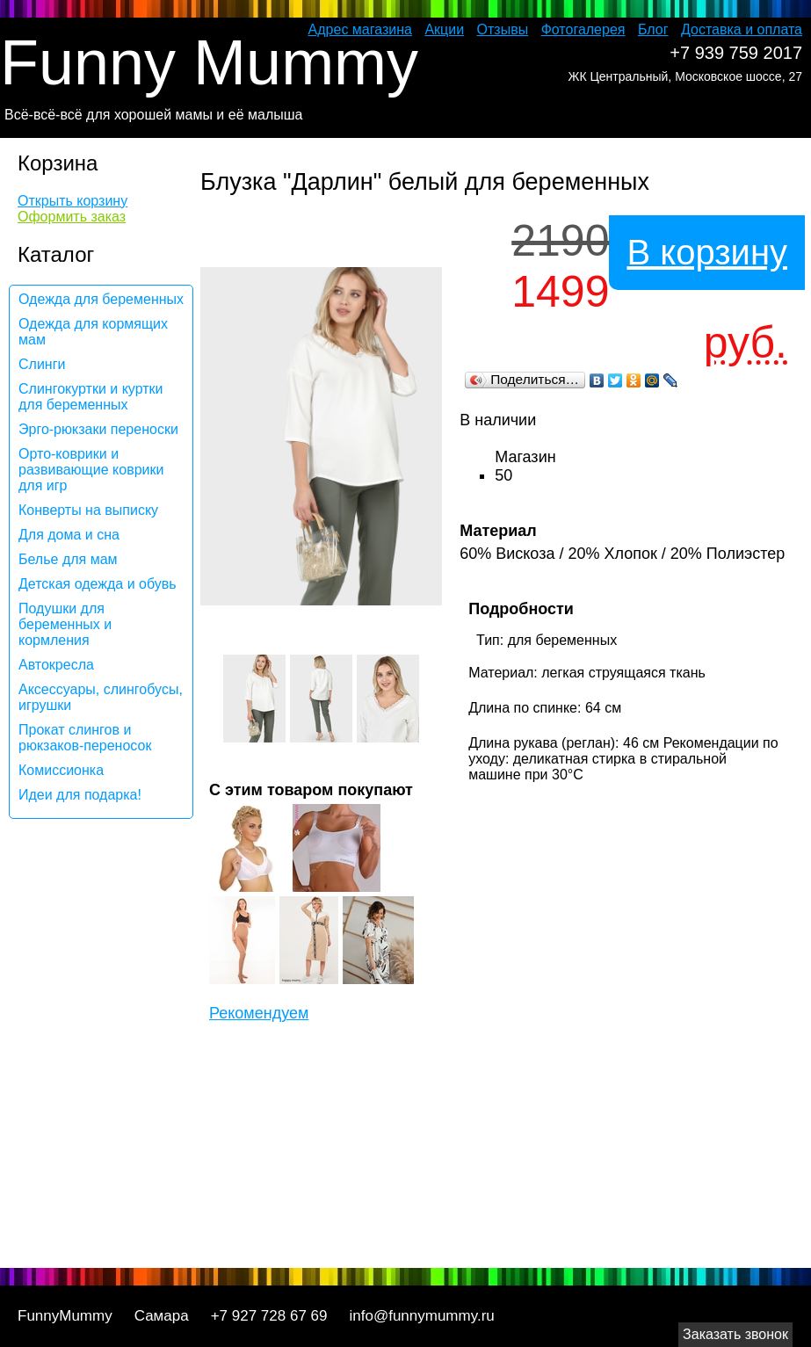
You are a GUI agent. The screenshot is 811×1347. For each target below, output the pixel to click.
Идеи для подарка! (79, 794)
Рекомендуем (258, 1013)
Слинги (41, 364)
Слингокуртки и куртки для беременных (90, 396)
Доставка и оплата (741, 29)
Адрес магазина (360, 29)
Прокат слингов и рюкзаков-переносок (84, 737)
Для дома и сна (68, 534)
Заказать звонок (735, 1334)
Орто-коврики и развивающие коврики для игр (90, 469)
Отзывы (503, 29)
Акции (444, 29)
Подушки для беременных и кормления (65, 624)
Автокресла (56, 664)
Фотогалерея (583, 29)
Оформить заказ (72, 216)
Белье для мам (68, 559)
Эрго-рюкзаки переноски (98, 429)
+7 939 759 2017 (736, 52)
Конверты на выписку (88, 510)
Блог (653, 29)
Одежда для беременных (101, 299)
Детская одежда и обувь (97, 583)
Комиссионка (61, 770)
